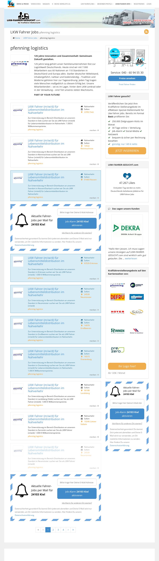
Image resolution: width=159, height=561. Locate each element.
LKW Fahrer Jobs (30, 38)
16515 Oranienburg (86, 357)
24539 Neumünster (86, 295)
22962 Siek (89, 112)
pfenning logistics (35, 129)
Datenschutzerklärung (24, 245)
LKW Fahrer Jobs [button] (88, 4)
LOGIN (149, 4)
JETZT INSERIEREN (127, 150)
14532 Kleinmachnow (87, 147)
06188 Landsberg (85, 391)
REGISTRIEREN (139, 4)
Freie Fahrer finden (127, 84)
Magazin (46, 4)
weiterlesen (131, 258)
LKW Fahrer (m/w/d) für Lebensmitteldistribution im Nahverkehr (46, 110)
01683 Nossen (90, 179)
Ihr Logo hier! (127, 366)
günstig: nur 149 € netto (124, 144)
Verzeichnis (36, 4)
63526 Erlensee (91, 263)
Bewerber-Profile (105, 4)
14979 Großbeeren (86, 326)
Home (17, 38)
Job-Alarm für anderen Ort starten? (77, 232)
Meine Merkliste (61, 4)
